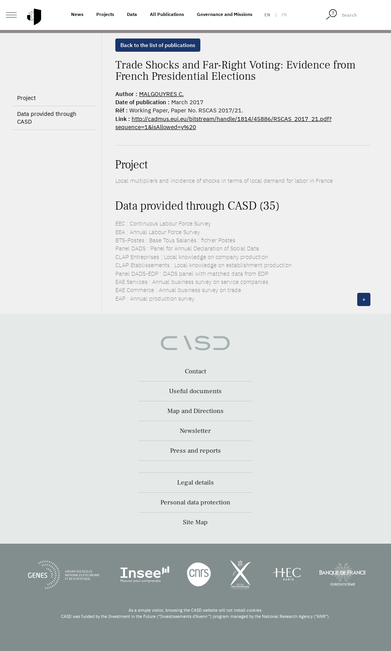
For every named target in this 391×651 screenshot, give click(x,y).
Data (132, 14)
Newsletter (195, 431)
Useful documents (195, 391)
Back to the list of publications (157, 45)
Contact (195, 371)
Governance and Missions (224, 14)
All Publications (167, 14)
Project (26, 98)
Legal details (195, 482)
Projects (105, 14)
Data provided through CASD (46, 117)
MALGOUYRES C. (161, 94)
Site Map (195, 522)
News (77, 14)
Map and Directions (195, 411)
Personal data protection (195, 502)
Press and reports (195, 450)
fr (284, 15)
